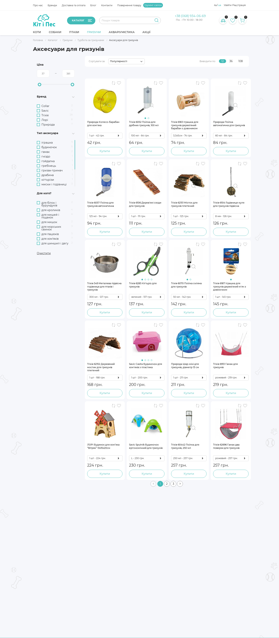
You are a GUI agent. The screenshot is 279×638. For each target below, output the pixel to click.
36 (231, 61)
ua (219, 5)
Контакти (106, 5)
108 (240, 61)
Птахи (74, 32)
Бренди (52, 5)
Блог (93, 5)
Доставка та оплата (73, 5)
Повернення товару (129, 5)
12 (222, 61)
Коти (37, 32)
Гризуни (94, 32)
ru (215, 5)
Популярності (118, 61)
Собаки (55, 32)
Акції (146, 32)
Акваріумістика (122, 32)
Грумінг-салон (153, 5)
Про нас (38, 5)
